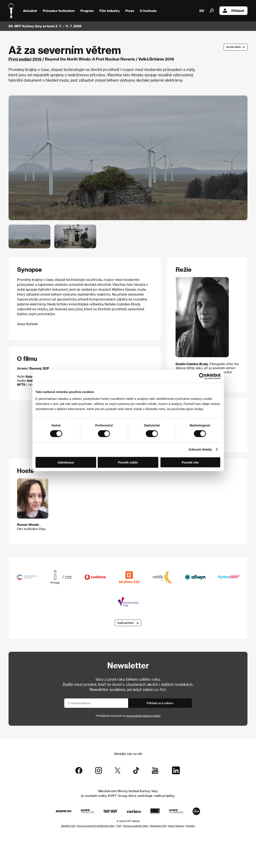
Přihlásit (233, 11)
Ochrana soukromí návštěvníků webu (95, 826)
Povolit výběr (128, 462)
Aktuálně (30, 11)
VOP (119, 826)
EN (201, 11)
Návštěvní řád (68, 826)
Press (129, 11)
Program (87, 11)
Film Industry (109, 11)
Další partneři (125, 622)
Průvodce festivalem (59, 11)
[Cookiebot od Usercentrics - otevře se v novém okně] (202, 376)
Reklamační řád (158, 826)
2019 (36, 59)
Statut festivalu (176, 826)
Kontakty (190, 826)
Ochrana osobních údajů (135, 826)
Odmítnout (66, 462)
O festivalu (148, 11)
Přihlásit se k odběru (160, 703)
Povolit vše (190, 462)
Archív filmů (233, 46)
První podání (20, 59)
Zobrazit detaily (200, 449)
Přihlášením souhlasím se (128, 715)
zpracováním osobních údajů (143, 715)
